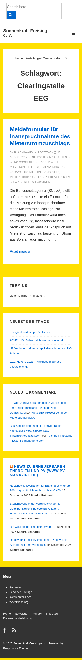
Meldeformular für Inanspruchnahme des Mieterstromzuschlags (40, 136)
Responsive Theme (15, 648)
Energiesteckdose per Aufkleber (30, 332)
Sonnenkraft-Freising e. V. (25, 32)
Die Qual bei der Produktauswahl (30, 526)
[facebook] (6, 631)
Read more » (20, 251)
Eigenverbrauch (53, 167)
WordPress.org (18, 602)
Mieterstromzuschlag (27, 177)
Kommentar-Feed (20, 597)
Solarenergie (20, 182)
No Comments (24, 162)
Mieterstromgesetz (44, 172)
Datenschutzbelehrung (17, 618)
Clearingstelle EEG (24, 167)
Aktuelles (59, 157)
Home (7, 613)
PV (68, 177)
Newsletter (21, 613)
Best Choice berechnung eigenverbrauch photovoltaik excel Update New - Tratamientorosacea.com (35, 430)
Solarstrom (41, 182)
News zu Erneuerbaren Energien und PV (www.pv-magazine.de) (38, 471)
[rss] (14, 631)
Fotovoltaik (19, 172)
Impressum (53, 613)
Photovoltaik (55, 177)
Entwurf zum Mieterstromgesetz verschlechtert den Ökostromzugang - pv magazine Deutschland (39, 407)
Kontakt (37, 613)
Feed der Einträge (20, 592)
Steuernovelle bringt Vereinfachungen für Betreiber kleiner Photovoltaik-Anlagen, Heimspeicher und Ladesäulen (35, 508)
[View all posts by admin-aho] (23, 152)
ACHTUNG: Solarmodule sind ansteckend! (37, 340)
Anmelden (15, 587)
